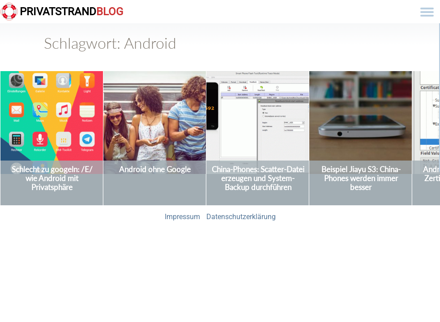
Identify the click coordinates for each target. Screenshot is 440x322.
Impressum (182, 216)
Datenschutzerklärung (241, 216)
